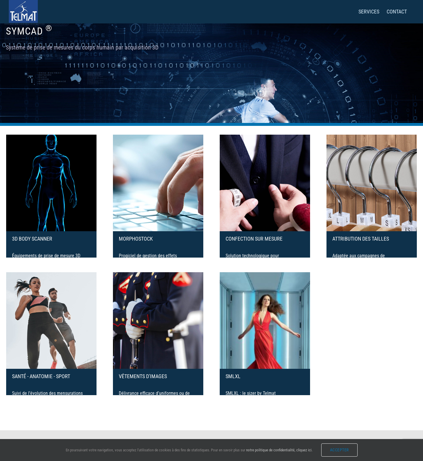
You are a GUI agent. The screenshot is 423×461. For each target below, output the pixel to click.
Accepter (339, 450)
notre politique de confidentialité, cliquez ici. (279, 450)
